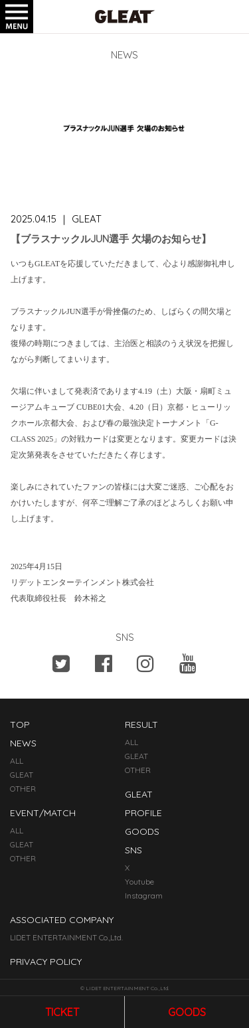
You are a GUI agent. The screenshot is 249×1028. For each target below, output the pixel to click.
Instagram (144, 895)
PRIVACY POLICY (46, 962)
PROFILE (143, 813)
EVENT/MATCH (43, 813)
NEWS (23, 743)
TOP (20, 724)
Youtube (139, 882)
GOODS (142, 831)
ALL (16, 761)
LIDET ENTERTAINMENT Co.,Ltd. (66, 937)
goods (187, 1012)
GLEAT (21, 775)
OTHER (23, 789)
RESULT (141, 724)
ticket (62, 1012)
